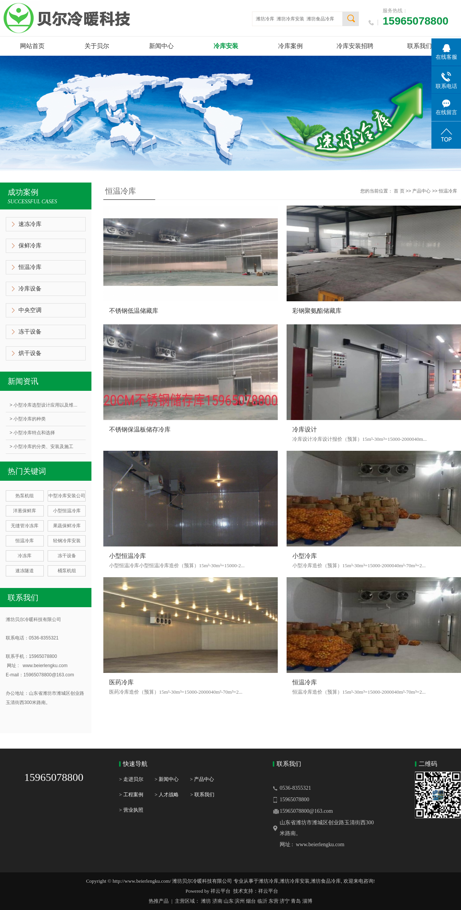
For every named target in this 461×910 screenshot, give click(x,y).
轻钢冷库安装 (67, 540)
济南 (217, 901)
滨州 (240, 901)
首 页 (399, 191)
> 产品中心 (202, 779)
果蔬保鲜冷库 (67, 525)
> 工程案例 (131, 794)
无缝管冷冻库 (24, 525)
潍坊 (206, 901)
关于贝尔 (97, 46)
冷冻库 (25, 555)
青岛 (296, 901)
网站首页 (32, 46)
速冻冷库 (29, 224)
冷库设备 (29, 289)
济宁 (285, 901)
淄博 (307, 901)
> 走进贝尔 (131, 779)
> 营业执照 (131, 810)
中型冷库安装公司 (66, 495)
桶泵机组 (67, 570)
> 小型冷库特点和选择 (32, 432)
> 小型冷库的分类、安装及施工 (41, 446)
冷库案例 (290, 46)
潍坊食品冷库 (320, 19)
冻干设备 (29, 332)
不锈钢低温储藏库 (133, 310)
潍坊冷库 (265, 19)
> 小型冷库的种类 (28, 419)
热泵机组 (24, 495)
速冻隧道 (24, 570)
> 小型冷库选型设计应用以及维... (43, 405)
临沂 (262, 901)
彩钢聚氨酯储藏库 (317, 310)
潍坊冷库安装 (290, 19)
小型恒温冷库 (67, 510)
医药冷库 (121, 682)
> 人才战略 (167, 794)
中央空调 (29, 310)
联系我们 (419, 46)
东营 (274, 901)
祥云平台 (220, 891)
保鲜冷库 (29, 245)
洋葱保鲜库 (24, 510)
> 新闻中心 (172, 779)
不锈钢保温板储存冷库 (140, 429)
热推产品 (159, 901)
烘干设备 (29, 353)
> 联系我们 (202, 794)
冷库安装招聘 (355, 46)
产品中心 (421, 191)
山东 (229, 901)
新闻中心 (161, 46)
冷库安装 (226, 46)
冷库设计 (304, 429)
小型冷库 (304, 556)
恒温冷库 (29, 267)
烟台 (251, 901)
